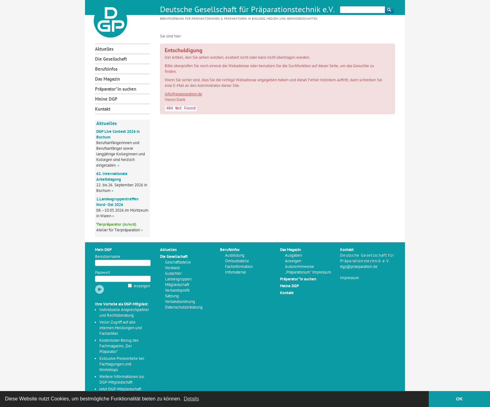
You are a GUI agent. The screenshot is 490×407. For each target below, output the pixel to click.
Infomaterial (235, 272)
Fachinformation (239, 266)
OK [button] (459, 398)
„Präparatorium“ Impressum (308, 272)
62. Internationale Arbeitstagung (112, 176)
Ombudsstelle (237, 261)
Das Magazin (107, 80)
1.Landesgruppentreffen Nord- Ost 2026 (117, 202)
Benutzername (107, 256)
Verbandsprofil (177, 290)
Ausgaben (293, 255)
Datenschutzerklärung (183, 307)
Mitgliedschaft (177, 285)
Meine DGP (106, 100)
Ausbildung (234, 255)
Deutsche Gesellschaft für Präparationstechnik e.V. (247, 10)
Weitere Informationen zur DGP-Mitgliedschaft (121, 379)
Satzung (172, 296)
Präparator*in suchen (115, 90)
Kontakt (102, 110)
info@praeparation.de (183, 94)
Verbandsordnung (180, 301)
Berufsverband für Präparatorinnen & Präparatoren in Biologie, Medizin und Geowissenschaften (239, 19)
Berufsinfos (106, 70)
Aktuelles (104, 50)
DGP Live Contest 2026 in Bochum (118, 134)
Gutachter (173, 273)
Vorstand (172, 268)
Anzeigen (142, 286)
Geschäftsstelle (178, 262)
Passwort (102, 272)
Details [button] (191, 398)
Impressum (349, 278)
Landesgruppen (178, 279)
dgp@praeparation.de (359, 266)
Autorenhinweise (299, 266)
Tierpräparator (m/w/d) (116, 224)
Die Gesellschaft (111, 60)
